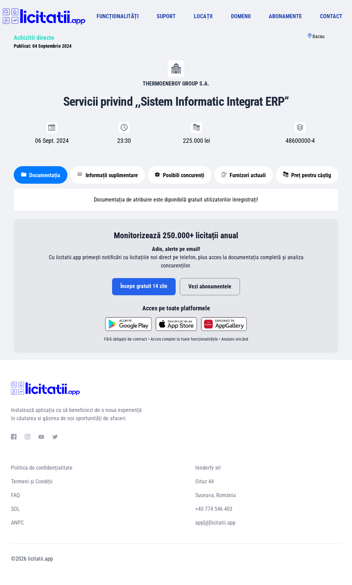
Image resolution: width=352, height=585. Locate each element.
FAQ (15, 495)
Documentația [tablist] (40, 175)
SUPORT (166, 16)
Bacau (318, 36)
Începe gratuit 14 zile (143, 286)
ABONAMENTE (285, 16)
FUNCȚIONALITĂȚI (118, 16)
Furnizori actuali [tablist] (243, 175)
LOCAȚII (203, 16)
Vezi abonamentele (209, 286)
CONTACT (331, 16)
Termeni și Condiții (32, 481)
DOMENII (241, 16)
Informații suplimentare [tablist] (107, 175)
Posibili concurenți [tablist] (179, 175)
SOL (15, 509)
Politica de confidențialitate (42, 467)
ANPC (17, 522)
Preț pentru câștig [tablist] (307, 175)
